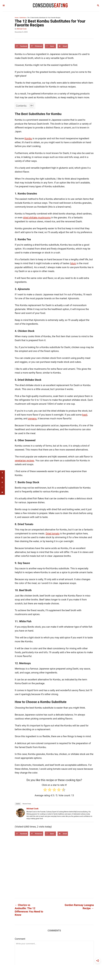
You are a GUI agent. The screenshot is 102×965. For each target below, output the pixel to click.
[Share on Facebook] (21, 46)
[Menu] (3, 5)
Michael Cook (22, 29)
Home (16, 17)
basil (84, 414)
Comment (20, 938)
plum (73, 263)
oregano (32, 418)
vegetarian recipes (24, 460)
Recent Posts (27, 804)
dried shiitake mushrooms (37, 217)
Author (18, 804)
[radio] (45, 790)
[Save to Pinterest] (36, 46)
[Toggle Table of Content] (30, 105)
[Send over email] (63, 46)
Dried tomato (52, 533)
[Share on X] (2, 477)
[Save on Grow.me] (50, 46)
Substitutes (23, 17)
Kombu (28, 138)
